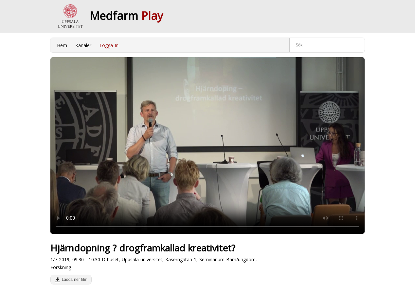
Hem (62, 45)
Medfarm (126, 15)
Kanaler (83, 45)
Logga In (108, 45)
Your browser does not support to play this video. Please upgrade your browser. (207, 145)
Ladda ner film (73, 279)
